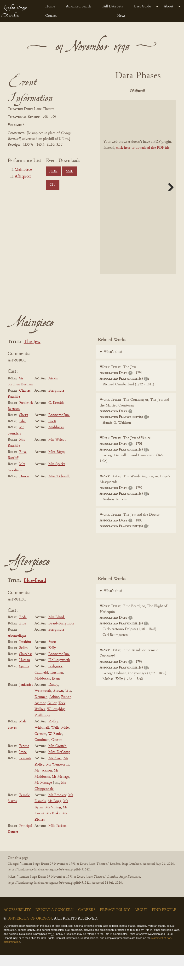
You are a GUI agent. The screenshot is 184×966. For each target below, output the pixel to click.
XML (69, 171)
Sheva (23, 426)
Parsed (150, 102)
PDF (123, 91)
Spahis (24, 677)
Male (65, 738)
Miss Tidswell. (59, 487)
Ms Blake (53, 824)
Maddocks (56, 438)
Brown (58, 702)
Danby (53, 695)
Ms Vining (53, 818)
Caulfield (41, 683)
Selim (23, 659)
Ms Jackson (43, 781)
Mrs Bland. (56, 628)
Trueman (56, 683)
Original (150, 91)
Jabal (22, 432)
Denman (40, 708)
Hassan (24, 671)
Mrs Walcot (57, 450)
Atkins (54, 708)
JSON (53, 171)
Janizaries (26, 695)
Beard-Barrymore (61, 634)
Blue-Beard (35, 591)
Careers (86, 921)
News (121, 16)
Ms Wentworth (57, 775)
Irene (23, 763)
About (168, 6)
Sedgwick (55, 677)
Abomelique (17, 646)
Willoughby (56, 720)
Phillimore (42, 726)
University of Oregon (29, 929)
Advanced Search (78, 6)
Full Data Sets (112, 6)
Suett (52, 432)
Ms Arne (55, 769)
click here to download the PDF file (143, 158)
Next (169, 198)
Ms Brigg (54, 812)
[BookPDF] (138, 198)
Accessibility (17, 921)
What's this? (113, 363)
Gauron (56, 751)
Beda (23, 628)
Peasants (25, 769)
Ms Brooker (57, 806)
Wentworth (42, 702)
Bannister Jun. (59, 426)
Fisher (66, 708)
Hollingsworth (59, 671)
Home (50, 6)
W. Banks (55, 745)
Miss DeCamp (59, 763)
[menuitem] (51, 6)
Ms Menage (60, 787)
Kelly (52, 659)
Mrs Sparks (56, 475)
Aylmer (40, 714)
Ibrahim (25, 653)
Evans (56, 689)
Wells (55, 738)
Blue (22, 634)
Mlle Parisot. (57, 837)
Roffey (53, 732)
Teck (61, 714)
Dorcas (24, 487)
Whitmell (41, 738)
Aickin (53, 389)
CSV (53, 185)
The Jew (32, 352)
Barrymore (56, 401)
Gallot (52, 714)
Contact (51, 16)
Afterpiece (23, 176)
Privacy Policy (115, 921)
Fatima (24, 757)
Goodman (41, 751)
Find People (164, 921)
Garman (40, 745)
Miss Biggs (56, 463)
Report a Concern (54, 921)
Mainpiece (23, 170)
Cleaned (124, 102)
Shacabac (25, 665)
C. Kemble (56, 414)
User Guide (142, 6)
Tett (68, 702)
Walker (39, 720)
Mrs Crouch (57, 757)
